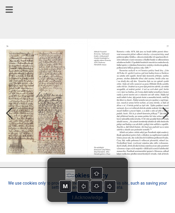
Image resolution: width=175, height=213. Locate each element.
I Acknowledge (87, 197)
